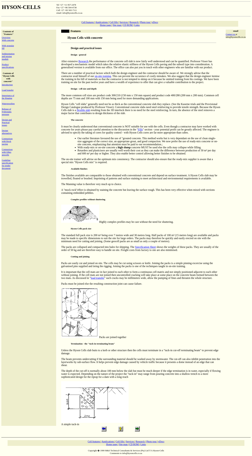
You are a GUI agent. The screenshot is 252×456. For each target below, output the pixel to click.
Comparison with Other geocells (7, 152)
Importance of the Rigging (8, 96)
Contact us (231, 34)
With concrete (8, 40)
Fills (140, 129)
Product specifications (8, 65)
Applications (101, 22)
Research (134, 22)
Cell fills (113, 22)
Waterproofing (8, 103)
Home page (106, 25)
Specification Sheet (145, 247)
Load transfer (8, 90)
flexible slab (83, 110)
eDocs (155, 22)
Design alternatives (7, 131)
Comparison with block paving (7, 141)
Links (137, 25)
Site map (117, 25)
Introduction (7, 84)
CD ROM (128, 25)
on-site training (103, 76)
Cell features (87, 22)
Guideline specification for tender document (7, 164)
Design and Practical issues (7, 122)
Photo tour (145, 22)
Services (124, 22)
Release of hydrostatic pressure (7, 112)
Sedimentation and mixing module (8, 56)
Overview (6, 37)
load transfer (97, 278)
